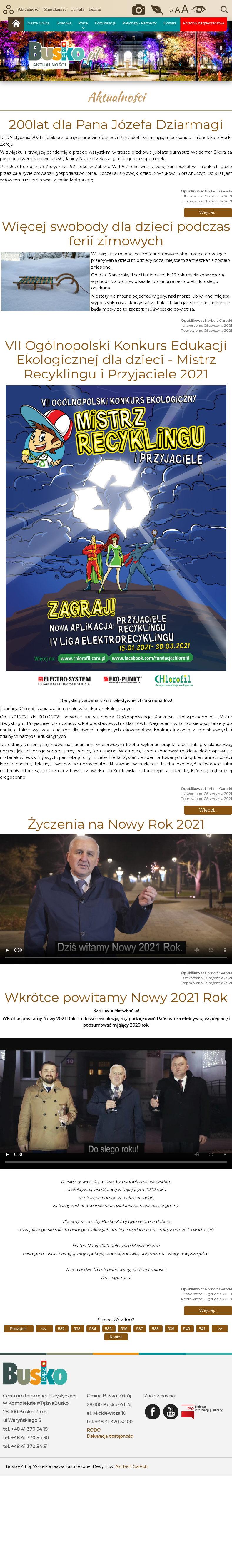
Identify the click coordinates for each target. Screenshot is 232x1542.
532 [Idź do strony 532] (62, 1328)
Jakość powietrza (157, 9)
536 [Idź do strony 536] (124, 1328)
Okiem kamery (140, 9)
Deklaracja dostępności (110, 1436)
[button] (9, 51)
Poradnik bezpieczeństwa (203, 23)
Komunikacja (105, 23)
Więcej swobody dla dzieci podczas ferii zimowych (116, 233)
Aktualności (28, 8)
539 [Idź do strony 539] (172, 1328)
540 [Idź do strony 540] (187, 1328)
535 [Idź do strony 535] (109, 1328)
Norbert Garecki (132, 1466)
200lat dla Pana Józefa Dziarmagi (116, 124)
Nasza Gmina (39, 23)
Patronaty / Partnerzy (140, 23)
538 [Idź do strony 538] (156, 1328)
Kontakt (170, 23)
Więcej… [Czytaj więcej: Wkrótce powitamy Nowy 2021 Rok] (208, 1310)
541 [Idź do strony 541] (203, 1328)
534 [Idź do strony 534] (93, 1328)
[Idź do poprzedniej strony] (44, 1328)
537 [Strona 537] (139, 1328)
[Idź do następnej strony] (220, 1328)
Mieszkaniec (55, 8)
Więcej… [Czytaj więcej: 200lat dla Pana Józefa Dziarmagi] (208, 212)
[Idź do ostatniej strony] (116, 1336)
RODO (94, 1430)
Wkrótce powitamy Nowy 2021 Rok (116, 997)
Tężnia (95, 8)
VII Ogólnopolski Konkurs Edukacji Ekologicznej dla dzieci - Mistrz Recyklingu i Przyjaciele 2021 (116, 359)
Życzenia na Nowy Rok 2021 (116, 824)
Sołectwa (63, 23)
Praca (83, 23)
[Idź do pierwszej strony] (18, 1328)
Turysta (77, 8)
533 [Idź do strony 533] (77, 1328)
